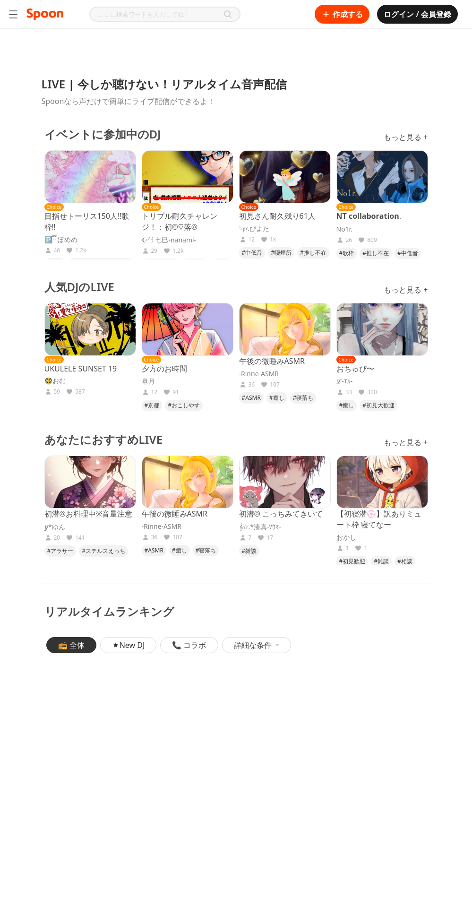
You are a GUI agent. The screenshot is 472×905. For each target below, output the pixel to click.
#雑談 (249, 551)
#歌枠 (346, 253)
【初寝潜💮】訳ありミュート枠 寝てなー (378, 519)
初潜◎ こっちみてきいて (281, 514)
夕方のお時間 (164, 368)
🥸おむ (55, 381)
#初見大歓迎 (378, 405)
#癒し (276, 398)
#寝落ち (303, 398)
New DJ (128, 645)
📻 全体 (71, 645)
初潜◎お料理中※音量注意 (88, 514)
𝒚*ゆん (54, 527)
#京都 (152, 405)
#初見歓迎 (352, 561)
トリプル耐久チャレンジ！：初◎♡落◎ (179, 221)
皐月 (148, 381)
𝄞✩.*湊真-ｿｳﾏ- (260, 527)
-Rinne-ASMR (259, 374)
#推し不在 (313, 253)
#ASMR (251, 398)
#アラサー (60, 551)
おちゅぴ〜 (355, 368)
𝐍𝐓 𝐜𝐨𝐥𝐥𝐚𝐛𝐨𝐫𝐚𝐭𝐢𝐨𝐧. (368, 216)
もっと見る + (406, 137)
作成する (342, 14)
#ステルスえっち (103, 551)
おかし (346, 537)
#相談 (404, 561)
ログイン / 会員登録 (417, 14)
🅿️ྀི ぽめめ (61, 239)
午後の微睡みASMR (272, 361)
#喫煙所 (281, 253)
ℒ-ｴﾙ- (344, 381)
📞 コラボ (189, 645)
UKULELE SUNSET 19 (80, 368)
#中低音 (252, 253)
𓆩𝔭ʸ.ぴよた (254, 228)
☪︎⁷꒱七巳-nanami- (169, 240)
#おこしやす (184, 405)
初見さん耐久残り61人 (277, 216)
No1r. (344, 229)
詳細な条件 (257, 645)
